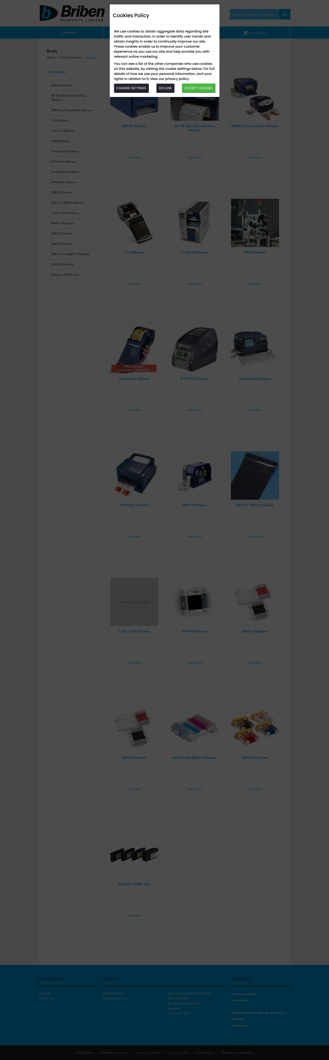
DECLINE (165, 88)
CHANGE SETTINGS (131, 88)
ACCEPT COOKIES (198, 88)
